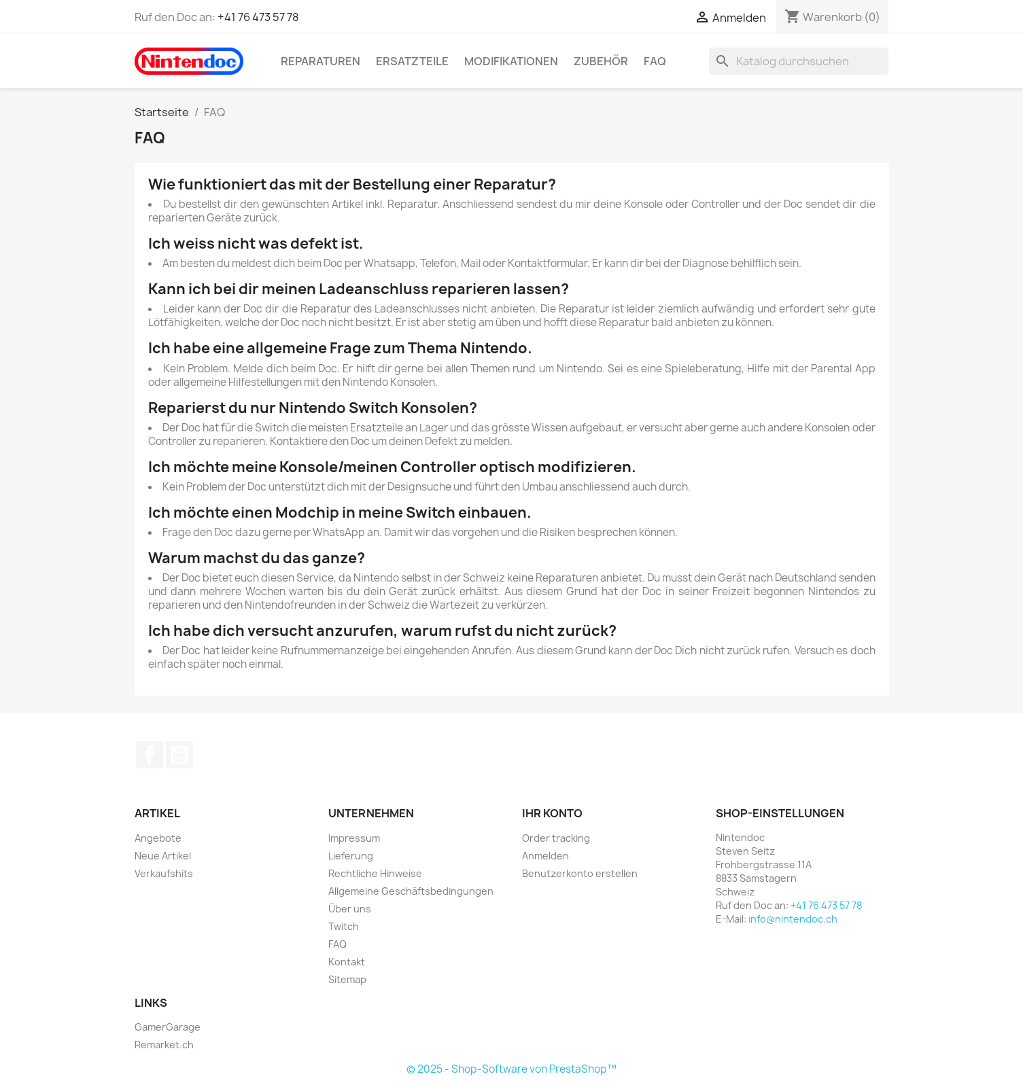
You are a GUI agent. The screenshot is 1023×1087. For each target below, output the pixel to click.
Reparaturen (320, 61)
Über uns (349, 908)
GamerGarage (168, 1026)
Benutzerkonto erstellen (580, 873)
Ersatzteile (412, 61)
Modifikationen (511, 61)
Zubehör (601, 61)
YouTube (179, 754)
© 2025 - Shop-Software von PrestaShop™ (511, 1069)
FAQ (655, 61)
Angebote (158, 838)
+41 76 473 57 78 (258, 17)
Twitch (343, 926)
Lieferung (350, 855)
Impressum (354, 838)
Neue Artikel (163, 855)
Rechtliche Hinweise (375, 873)
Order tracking (556, 838)
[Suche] (798, 61)
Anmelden (545, 855)
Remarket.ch (164, 1044)
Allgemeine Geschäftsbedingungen (410, 891)
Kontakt (346, 961)
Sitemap (347, 979)
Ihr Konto (552, 813)
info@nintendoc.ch (792, 918)
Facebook (149, 754)
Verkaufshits (164, 873)
